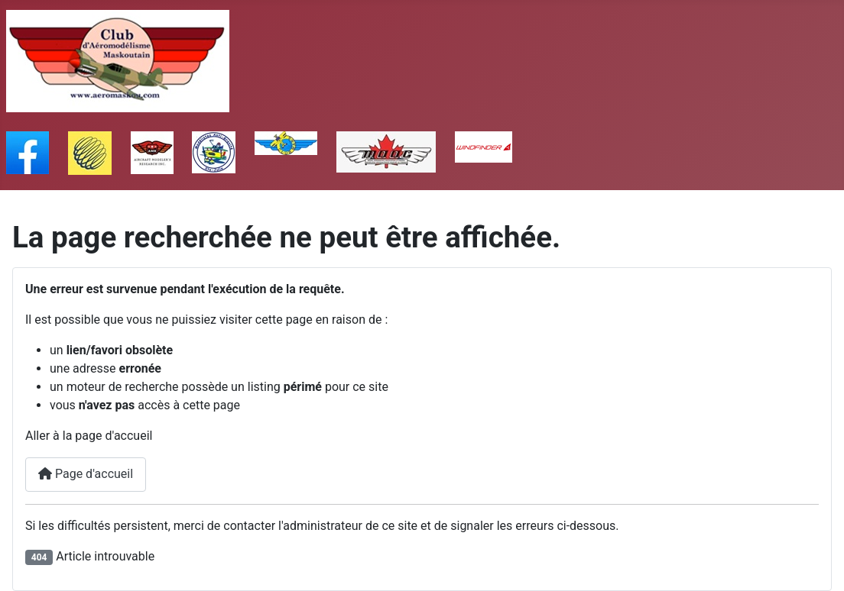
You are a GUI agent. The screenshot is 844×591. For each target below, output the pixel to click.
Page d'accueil (85, 474)
